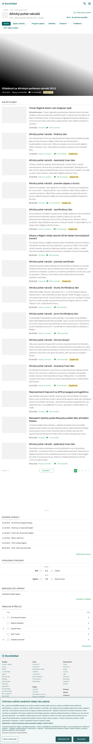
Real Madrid (36, 681)
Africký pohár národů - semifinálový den (50, 209)
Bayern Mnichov (37, 676)
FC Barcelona (36, 679)
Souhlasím (81, 739)
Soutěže (5, 10)
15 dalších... (46, 471)
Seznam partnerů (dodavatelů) (14, 733)
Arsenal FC (36, 664)
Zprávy (6, 24)
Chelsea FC (36, 667)
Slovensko (66, 667)
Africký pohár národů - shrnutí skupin (49, 340)
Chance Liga (6, 676)
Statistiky (52, 24)
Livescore (66, 695)
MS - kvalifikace (7, 693)
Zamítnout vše (63, 739)
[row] (46, 617)
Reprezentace (67, 662)
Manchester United (38, 669)
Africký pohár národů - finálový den (48, 134)
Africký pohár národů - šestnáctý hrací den (52, 160)
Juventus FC (36, 674)
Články (34, 687)
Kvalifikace (77, 24)
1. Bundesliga (6, 671)
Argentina (66, 681)
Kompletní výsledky (83, 599)
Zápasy (65, 692)
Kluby (34, 662)
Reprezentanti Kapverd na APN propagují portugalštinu (59, 392)
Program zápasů (38, 24)
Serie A (4, 669)
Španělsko (66, 679)
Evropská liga (6, 688)
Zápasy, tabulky (20, 24)
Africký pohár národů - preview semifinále (51, 261)
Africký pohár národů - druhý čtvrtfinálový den (54, 287)
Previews (42, 203)
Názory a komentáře (46, 154)
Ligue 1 (4, 674)
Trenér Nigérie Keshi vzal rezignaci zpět (50, 108)
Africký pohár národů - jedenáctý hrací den (52, 444)
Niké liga (4, 679)
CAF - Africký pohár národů (18, 10)
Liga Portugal (6, 681)
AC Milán (35, 671)
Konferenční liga (7, 691)
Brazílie (65, 684)
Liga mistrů (5, 686)
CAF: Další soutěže (12, 28)
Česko (65, 664)
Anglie (65, 669)
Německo (66, 676)
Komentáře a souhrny (39, 694)
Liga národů (5, 696)
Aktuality (42, 128)
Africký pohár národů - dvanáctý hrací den (51, 366)
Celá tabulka (86, 646)
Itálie (64, 674)
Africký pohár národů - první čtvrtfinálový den (53, 313)
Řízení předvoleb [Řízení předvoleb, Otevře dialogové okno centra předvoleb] (10, 739)
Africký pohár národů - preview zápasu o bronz (54, 183)
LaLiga (4, 667)
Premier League (7, 664)
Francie (65, 671)
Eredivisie (5, 684)
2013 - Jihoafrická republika (78, 17)
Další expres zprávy (83, 554)
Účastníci (64, 24)
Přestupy (66, 689)
